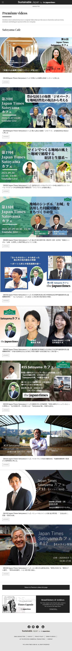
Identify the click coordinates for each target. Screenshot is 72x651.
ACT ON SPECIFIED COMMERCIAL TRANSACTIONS (32, 639)
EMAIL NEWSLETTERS (19, 636)
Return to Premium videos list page (36, 587)
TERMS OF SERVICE (51, 636)
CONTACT (30, 636)
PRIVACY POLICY (39, 636)
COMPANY (50, 639)
